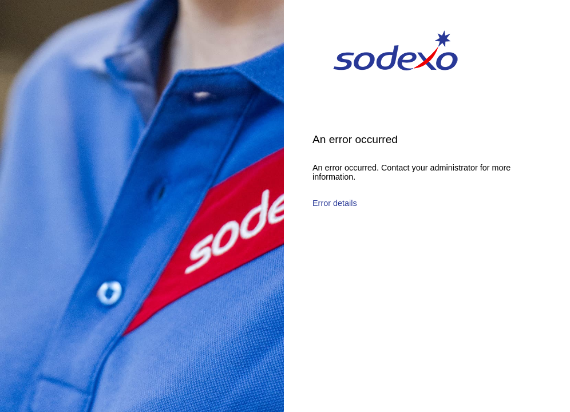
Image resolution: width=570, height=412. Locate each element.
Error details (334, 203)
